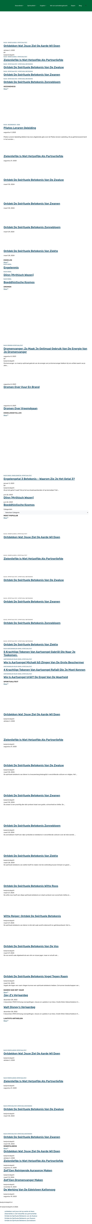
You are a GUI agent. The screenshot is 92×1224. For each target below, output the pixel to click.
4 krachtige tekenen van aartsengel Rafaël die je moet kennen (44, 669)
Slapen (73, 5)
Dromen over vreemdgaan (20, 408)
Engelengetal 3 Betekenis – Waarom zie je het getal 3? (39, 478)
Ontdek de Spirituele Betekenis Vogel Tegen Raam (36, 976)
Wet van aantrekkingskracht (58, 5)
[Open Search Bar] (85, 5)
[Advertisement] (46, 24)
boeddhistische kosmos (19, 282)
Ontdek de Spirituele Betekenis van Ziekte (31, 251)
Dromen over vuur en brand (22, 387)
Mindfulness (12, 42)
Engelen (43, 5)
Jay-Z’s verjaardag (16, 995)
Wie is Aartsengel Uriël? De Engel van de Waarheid (36, 677)
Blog (80, 5)
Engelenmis (11, 267)
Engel (9, 264)
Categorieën (8, 509)
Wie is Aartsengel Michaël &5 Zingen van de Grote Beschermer (44, 662)
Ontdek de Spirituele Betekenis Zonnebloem (32, 82)
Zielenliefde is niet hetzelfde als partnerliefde (33, 60)
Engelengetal (17, 475)
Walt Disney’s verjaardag (19, 1007)
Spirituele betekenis (25, 64)
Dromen (10, 345)
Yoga (18, 124)
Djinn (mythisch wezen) (19, 274)
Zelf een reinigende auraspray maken (28, 1170)
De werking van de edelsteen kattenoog (29, 1189)
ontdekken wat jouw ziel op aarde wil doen (32, 45)
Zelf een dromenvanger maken (23, 1180)
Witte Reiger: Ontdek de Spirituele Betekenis (32, 916)
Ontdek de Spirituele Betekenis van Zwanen (32, 74)
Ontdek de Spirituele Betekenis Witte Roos (31, 886)
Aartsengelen (12, 648)
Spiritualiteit (31, 5)
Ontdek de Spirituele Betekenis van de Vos (31, 946)
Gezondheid (19, 5)
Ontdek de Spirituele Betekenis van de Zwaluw (34, 67)
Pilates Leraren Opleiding (20, 127)
